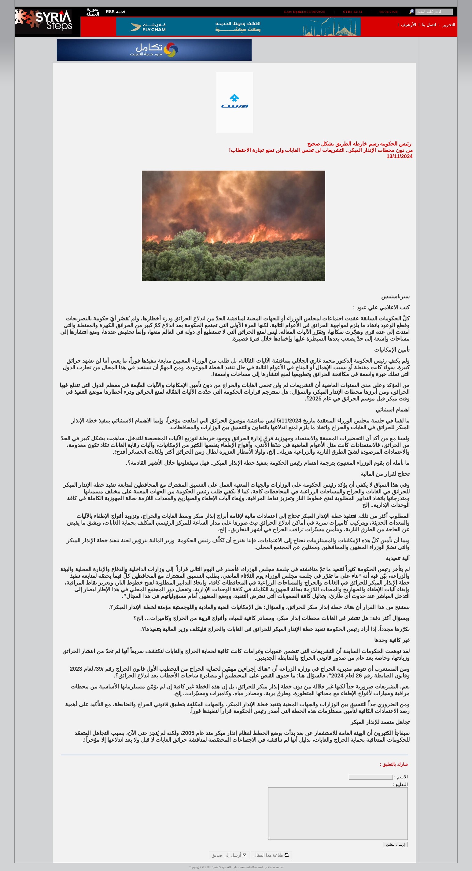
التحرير (449, 24)
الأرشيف (408, 24)
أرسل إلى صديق (229, 855)
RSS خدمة (116, 11)
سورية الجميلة (92, 12)
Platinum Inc (275, 867)
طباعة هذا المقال (271, 855)
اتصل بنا (429, 24)
